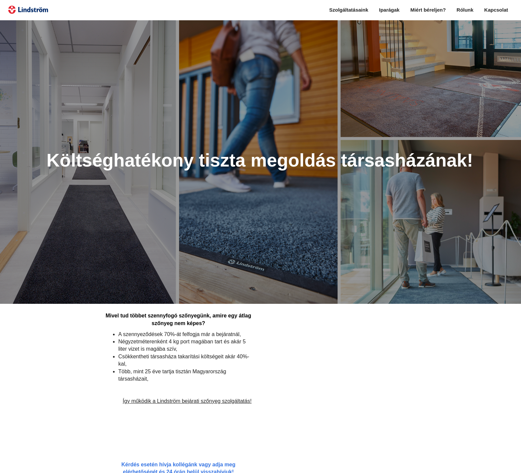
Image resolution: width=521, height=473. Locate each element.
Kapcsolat (496, 10)
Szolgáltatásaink (348, 10)
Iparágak (389, 10)
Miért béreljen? (428, 10)
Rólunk (465, 10)
